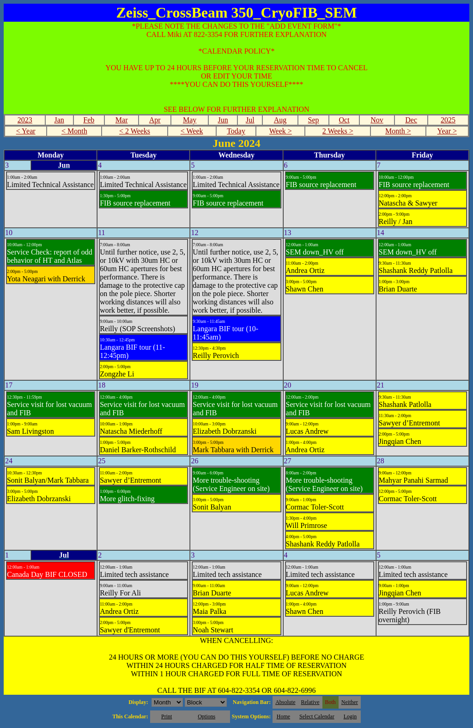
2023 (25, 120)
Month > (398, 131)
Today (236, 131)
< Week (192, 131)
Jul (250, 120)
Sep (313, 120)
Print (166, 716)
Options (206, 716)
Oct (344, 120)
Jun (223, 120)
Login (350, 716)
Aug (280, 120)
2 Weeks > (337, 131)
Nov (376, 120)
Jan (59, 120)
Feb (88, 120)
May (189, 120)
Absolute (285, 702)
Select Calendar (316, 716)
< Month (74, 131)
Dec (411, 120)
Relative (310, 702)
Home (283, 716)
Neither (349, 702)
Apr (155, 120)
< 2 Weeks (134, 131)
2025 (448, 120)
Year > (447, 131)
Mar (121, 120)
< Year (26, 131)
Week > (280, 131)
